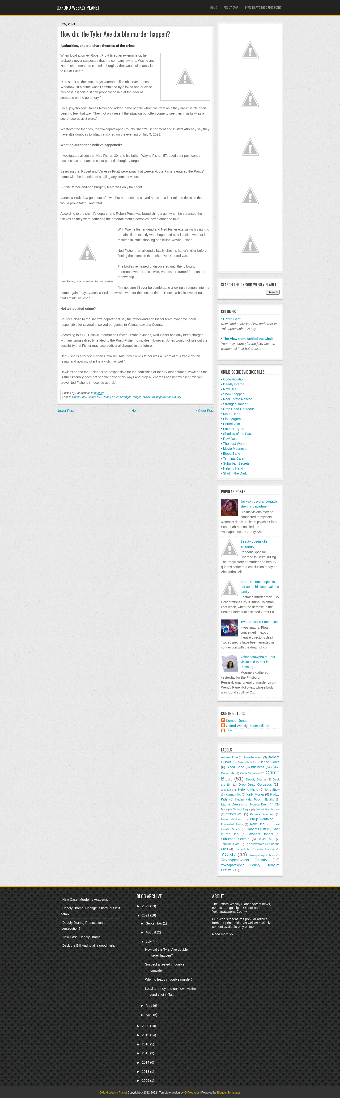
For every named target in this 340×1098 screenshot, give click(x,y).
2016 (146, 1044)
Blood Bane (231, 453)
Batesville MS (246, 762)
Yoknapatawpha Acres (262, 855)
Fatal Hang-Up (234, 429)
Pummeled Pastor (232, 824)
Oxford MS (94, 397)
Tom (229, 731)
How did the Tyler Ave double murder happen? (115, 34)
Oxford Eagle (241, 809)
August (151, 932)
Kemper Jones (236, 720)
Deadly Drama (233, 384)
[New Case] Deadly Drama (81, 937)
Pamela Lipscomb (262, 814)
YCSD (146, 397)
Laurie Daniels (232, 804)
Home (213, 7)
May (149, 1005)
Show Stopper (233, 394)
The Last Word (234, 444)
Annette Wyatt (252, 757)
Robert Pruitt (111, 397)
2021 (146, 915)
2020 (146, 1026)
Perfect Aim (231, 424)
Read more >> (222, 934)
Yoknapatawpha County (166, 397)
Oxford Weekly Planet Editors (247, 726)
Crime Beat (79, 397)
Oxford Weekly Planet (78, 7)
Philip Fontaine (261, 819)
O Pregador (191, 1092)
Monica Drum (259, 804)
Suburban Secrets (236, 463)
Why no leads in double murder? (169, 979)
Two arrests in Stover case (260, 622)
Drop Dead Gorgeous (239, 409)
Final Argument (234, 419)
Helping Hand (233, 468)
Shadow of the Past (237, 434)
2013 (146, 1071)
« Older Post (204, 411)
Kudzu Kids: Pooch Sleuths (254, 799)
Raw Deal (230, 389)
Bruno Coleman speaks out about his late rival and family (260, 587)
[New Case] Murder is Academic (84, 899)
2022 (146, 906)
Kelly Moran (255, 794)
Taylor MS (266, 839)
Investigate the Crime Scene (263, 7)
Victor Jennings (266, 849)
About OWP (231, 7)
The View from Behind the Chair (248, 339)
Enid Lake (227, 789)
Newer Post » (66, 411)
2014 (146, 1062)
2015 (146, 1053)
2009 (146, 1080)
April (149, 1015)
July (149, 941)
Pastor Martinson (231, 819)
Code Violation (234, 379)
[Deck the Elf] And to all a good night (88, 945)
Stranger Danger (130, 397)
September (154, 923)
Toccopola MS (242, 849)
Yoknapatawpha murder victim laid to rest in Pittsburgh (258, 662)
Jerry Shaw (272, 789)
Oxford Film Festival (268, 809)
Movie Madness (234, 448)
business (257, 767)
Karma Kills (233, 794)
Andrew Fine (229, 757)
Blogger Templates (229, 1092)
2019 (146, 1035)
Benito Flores (270, 762)
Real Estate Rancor (237, 399)
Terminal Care (233, 458)
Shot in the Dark (235, 473)
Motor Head (231, 414)
